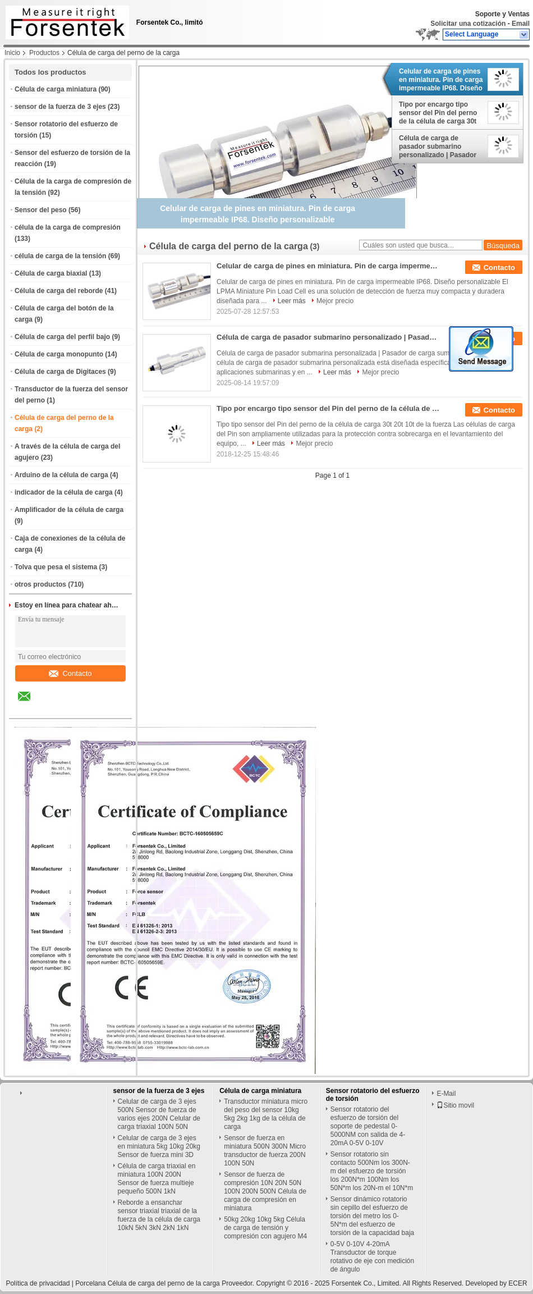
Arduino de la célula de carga (61, 475)
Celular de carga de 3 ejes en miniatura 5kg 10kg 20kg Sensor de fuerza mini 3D (159, 1146)
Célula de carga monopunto (59, 354)
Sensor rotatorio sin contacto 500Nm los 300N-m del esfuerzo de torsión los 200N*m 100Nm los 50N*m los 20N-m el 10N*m (371, 1171)
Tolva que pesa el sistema (56, 567)
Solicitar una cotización (468, 24)
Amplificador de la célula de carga (69, 510)
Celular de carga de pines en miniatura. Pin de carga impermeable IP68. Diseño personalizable (441, 79)
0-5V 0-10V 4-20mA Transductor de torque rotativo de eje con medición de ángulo (372, 1256)
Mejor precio (334, 301)
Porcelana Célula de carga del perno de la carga (147, 1283)
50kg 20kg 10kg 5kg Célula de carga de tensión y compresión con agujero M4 (265, 1227)
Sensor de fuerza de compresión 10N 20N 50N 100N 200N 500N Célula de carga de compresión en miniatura (265, 1191)
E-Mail (446, 1094)
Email (521, 24)
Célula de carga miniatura (56, 89)
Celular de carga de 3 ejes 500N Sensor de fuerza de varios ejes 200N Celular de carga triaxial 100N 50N (159, 1114)
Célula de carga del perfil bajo (62, 337)
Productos (44, 53)
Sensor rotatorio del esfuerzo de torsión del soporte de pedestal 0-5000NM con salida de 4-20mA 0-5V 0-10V (367, 1126)
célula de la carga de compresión (68, 227)
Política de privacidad (38, 1283)
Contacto (70, 673)
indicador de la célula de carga (64, 492)
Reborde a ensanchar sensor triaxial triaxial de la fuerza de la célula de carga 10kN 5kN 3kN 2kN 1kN (159, 1215)
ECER (517, 1283)
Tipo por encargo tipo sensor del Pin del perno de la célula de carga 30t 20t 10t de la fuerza (438, 112)
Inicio (12, 53)
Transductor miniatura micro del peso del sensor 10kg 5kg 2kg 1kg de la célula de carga (265, 1114)
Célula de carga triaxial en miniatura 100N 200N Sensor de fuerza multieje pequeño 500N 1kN (157, 1178)
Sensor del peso (41, 210)
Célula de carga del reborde (59, 291)
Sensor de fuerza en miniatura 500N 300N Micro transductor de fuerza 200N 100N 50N (265, 1150)
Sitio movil (455, 1105)
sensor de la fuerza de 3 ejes (60, 107)
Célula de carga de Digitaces (60, 372)
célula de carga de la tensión (60, 256)
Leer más (292, 301)
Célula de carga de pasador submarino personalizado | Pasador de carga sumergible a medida (437, 146)
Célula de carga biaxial (51, 273)
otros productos (40, 584)
